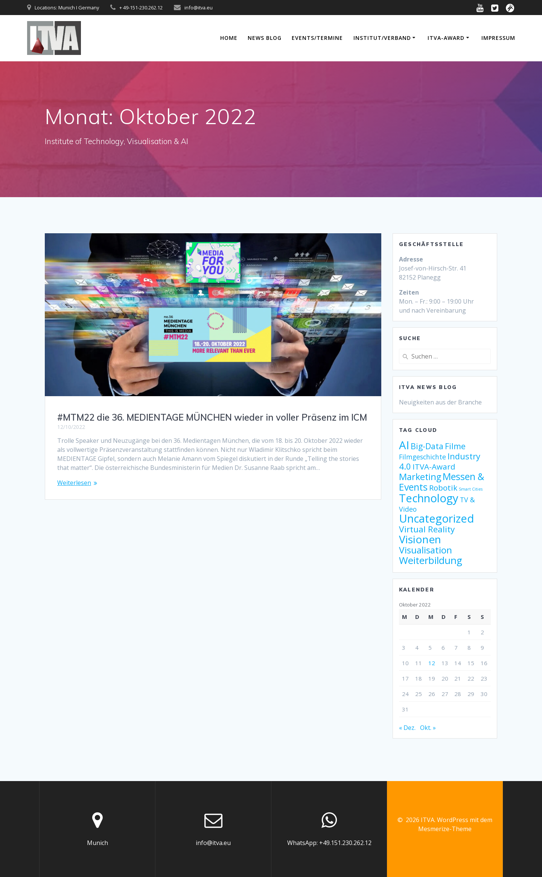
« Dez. (407, 727)
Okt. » (428, 727)
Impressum (498, 37)
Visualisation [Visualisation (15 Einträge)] (425, 550)
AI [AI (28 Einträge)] (404, 445)
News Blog (265, 37)
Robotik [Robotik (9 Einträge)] (443, 487)
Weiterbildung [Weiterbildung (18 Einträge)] (430, 560)
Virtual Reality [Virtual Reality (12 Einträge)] (427, 529)
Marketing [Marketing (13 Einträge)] (420, 477)
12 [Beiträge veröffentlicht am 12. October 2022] (431, 663)
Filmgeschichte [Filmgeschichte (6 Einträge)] (422, 456)
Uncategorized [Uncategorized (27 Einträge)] (436, 518)
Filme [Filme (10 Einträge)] (455, 446)
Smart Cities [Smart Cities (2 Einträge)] (471, 489)
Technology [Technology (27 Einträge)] (428, 498)
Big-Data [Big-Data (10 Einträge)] (427, 446)
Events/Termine (317, 37)
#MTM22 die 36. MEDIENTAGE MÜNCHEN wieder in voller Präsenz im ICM (212, 417)
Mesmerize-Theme (445, 829)
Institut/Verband (382, 37)
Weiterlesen (74, 483)
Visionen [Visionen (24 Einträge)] (420, 539)
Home (229, 37)
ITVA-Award (446, 37)
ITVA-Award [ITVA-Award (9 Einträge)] (434, 466)
